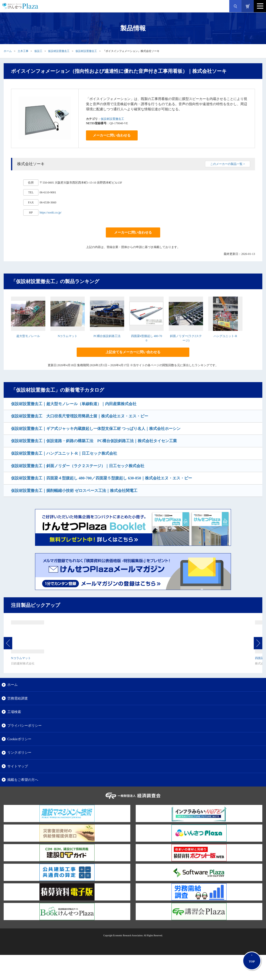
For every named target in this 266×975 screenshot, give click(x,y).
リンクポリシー (19, 752)
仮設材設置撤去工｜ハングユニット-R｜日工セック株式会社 (64, 453)
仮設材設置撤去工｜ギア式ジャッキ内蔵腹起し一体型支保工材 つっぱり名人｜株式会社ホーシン (96, 428)
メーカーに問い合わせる (112, 135)
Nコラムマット (68, 336)
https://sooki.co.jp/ (50, 212)
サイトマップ (17, 766)
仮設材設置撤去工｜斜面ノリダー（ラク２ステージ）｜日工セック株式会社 (77, 466)
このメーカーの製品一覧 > (227, 164)
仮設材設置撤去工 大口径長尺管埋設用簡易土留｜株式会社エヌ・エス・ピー (79, 416)
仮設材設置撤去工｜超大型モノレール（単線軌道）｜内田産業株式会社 (73, 404)
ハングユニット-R (225, 336)
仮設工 (38, 51)
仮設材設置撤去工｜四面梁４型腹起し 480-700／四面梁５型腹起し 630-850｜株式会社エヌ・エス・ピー (101, 478)
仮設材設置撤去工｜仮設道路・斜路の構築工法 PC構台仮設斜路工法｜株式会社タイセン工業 (94, 441)
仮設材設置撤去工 (59, 51)
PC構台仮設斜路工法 (107, 336)
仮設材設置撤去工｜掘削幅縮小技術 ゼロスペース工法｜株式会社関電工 (74, 490)
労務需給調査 (17, 698)
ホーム (8, 51)
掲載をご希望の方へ (22, 780)
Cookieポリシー (19, 739)
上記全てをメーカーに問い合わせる (133, 352)
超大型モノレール (28, 336)
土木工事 (23, 51)
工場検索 (14, 712)
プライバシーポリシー (24, 725)
